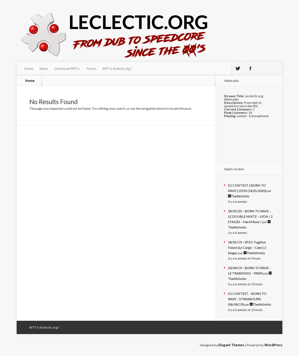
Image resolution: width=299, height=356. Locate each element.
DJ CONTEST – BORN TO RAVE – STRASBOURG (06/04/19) (247, 299)
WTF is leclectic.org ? (117, 68)
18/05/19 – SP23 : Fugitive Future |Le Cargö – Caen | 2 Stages (247, 247)
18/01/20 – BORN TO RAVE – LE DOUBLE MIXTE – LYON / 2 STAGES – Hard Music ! (250, 216)
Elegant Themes (231, 345)
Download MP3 (66, 68)
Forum (91, 68)
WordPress (273, 345)
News (43, 68)
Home (28, 68)
